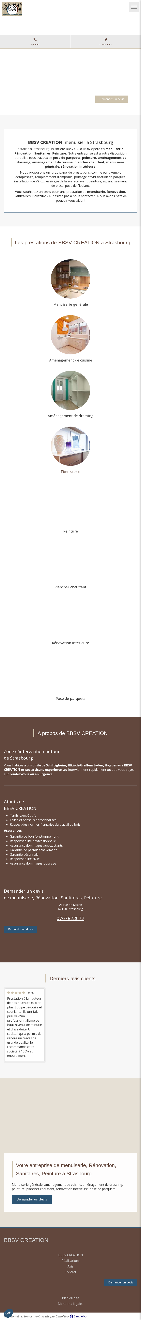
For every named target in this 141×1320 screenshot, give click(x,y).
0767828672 (70, 918)
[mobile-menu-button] (134, 7)
